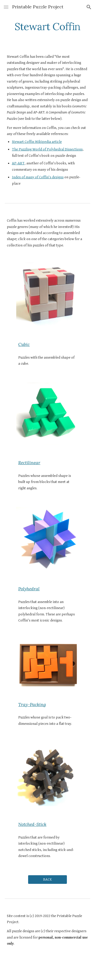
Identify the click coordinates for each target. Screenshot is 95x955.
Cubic (24, 344)
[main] (47, 26)
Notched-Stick (32, 824)
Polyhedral (29, 589)
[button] (6, 7)
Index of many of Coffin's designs (38, 177)
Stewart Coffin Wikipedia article (37, 142)
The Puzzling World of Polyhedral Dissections (47, 149)
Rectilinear (29, 462)
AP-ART (18, 163)
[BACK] (47, 879)
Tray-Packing (32, 704)
